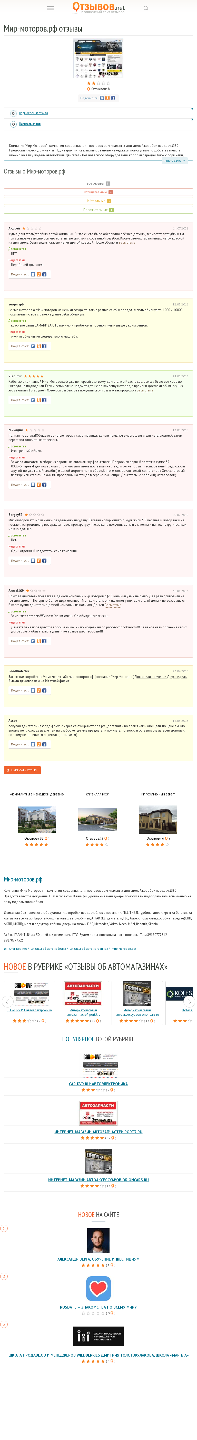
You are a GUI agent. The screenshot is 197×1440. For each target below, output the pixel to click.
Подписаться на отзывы (33, 113)
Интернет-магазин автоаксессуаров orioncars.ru (98, 1179)
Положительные (98, 210)
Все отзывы (98, 183)
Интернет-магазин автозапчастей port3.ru (98, 1131)
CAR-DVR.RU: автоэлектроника (98, 1083)
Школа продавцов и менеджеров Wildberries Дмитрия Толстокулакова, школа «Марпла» (98, 1355)
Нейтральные (98, 201)
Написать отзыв (30, 124)
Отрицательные (98, 192)
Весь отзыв (127, 243)
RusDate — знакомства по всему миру (98, 1307)
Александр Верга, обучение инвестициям (98, 1259)
